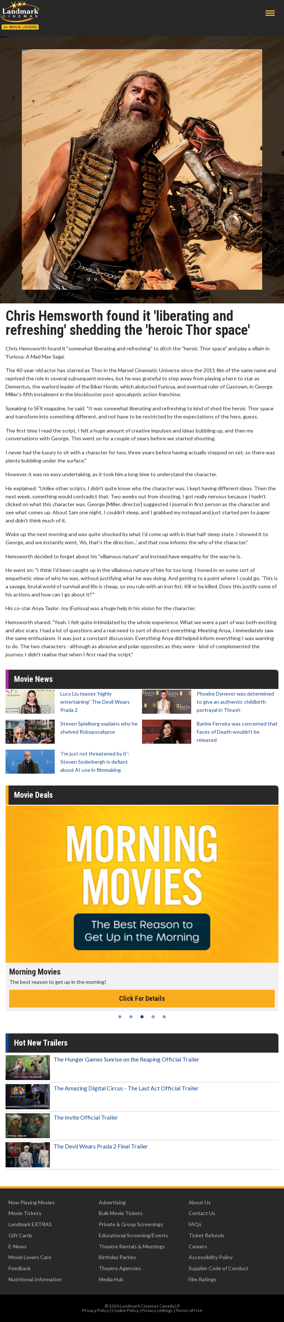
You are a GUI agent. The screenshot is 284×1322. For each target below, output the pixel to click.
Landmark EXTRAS (30, 1224)
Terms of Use (189, 1310)
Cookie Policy (125, 1310)
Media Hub (111, 1279)
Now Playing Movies (32, 1202)
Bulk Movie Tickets (121, 1213)
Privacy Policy (95, 1310)
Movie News (33, 679)
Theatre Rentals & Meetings (132, 1246)
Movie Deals (33, 795)
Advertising (112, 1202)
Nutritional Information (35, 1279)
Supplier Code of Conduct (218, 1268)
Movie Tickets (25, 1213)
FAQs (195, 1224)
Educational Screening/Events (133, 1235)
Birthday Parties (117, 1257)
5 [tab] (164, 1016)
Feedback (20, 1268)
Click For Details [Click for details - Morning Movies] (142, 998)
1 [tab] (120, 1016)
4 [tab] (153, 1016)
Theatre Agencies (120, 1268)
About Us (200, 1202)
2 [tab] (131, 1016)
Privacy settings (157, 1310)
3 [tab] (142, 1016)
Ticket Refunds (206, 1235)
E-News (18, 1246)
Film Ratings (202, 1279)
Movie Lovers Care (30, 1257)
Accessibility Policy (211, 1257)
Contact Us (202, 1213)
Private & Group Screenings (131, 1224)
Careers (198, 1246)
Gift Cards (21, 1235)
